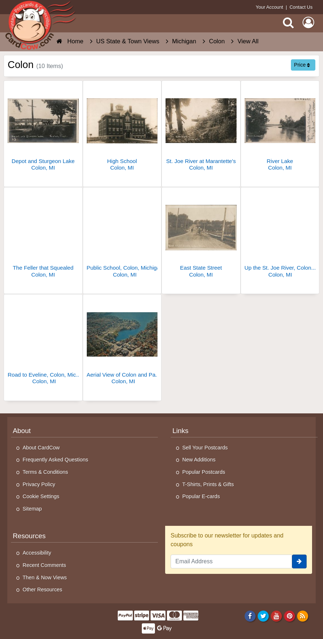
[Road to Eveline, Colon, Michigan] (43, 342)
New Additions (198, 460)
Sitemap (32, 509)
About (22, 430)
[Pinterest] (289, 615)
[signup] (299, 561)
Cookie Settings (41, 496)
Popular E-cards (201, 496)
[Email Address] (231, 561)
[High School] (122, 128)
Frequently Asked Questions (55, 460)
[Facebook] (250, 615)
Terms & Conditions (45, 472)
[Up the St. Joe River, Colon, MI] (280, 235)
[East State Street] (201, 235)
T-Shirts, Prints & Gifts (208, 484)
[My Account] (308, 22)
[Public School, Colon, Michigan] (122, 235)
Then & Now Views (45, 577)
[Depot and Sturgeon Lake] (43, 128)
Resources (29, 536)
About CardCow (41, 448)
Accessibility (37, 553)
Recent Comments (44, 565)
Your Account (269, 7)
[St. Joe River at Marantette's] (201, 128)
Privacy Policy (39, 484)
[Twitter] (263, 615)
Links (180, 430)
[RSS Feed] (302, 615)
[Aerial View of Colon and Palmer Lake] (122, 342)
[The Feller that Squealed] (43, 235)
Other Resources (42, 589)
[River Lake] (280, 128)
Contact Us (300, 7)
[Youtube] (276, 615)
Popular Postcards (203, 472)
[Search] (288, 22)
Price (302, 65)
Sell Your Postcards (205, 448)
